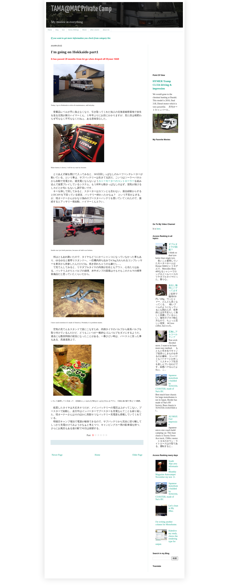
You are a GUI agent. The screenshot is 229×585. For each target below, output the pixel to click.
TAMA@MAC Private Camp (81, 9)
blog (57, 30)
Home (50, 30)
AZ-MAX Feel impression (173, 420)
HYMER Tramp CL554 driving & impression (162, 85)
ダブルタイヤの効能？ (173, 247)
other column (94, 30)
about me (106, 30)
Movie (84, 30)
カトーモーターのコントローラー (116, 181)
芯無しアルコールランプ (173, 334)
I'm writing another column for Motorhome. (166, 523)
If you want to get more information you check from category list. (81, 38)
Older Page (137, 455)
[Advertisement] (167, 57)
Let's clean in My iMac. (173, 508)
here (158, 229)
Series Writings (73, 30)
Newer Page (57, 455)
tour (63, 30)
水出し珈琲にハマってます (173, 288)
